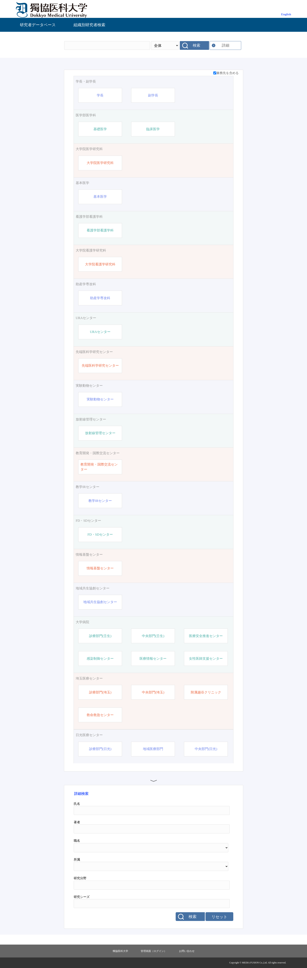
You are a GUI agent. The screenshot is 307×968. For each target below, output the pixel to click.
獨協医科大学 (120, 951)
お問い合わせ (187, 951)
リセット (219, 917)
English (286, 14)
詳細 (225, 45)
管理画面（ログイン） (154, 951)
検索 (196, 45)
